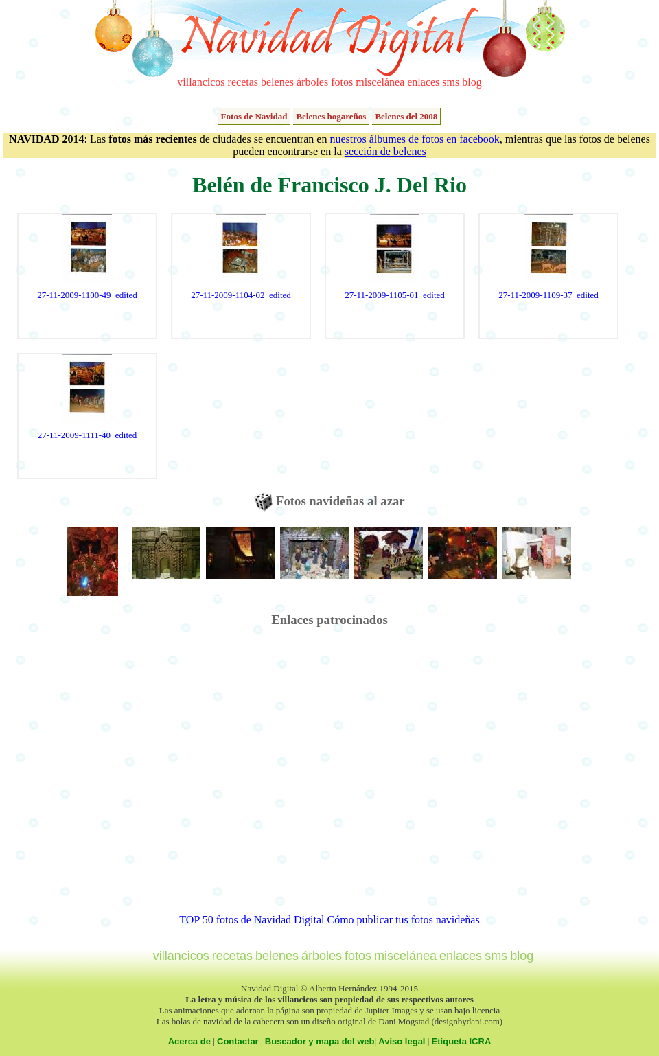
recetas (243, 82)
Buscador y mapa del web (320, 1041)
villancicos (200, 82)
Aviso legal (401, 1041)
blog (471, 82)
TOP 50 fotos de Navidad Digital (251, 920)
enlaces (423, 82)
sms (450, 82)
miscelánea (380, 82)
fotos (342, 82)
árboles (312, 82)
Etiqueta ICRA (462, 1041)
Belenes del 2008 (406, 116)
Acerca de (189, 1041)
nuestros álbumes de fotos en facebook (414, 139)
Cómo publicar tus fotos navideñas (403, 920)
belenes (277, 82)
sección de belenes (385, 151)
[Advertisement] (136, 777)
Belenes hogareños (331, 116)
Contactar (238, 1041)
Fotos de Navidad (254, 116)
